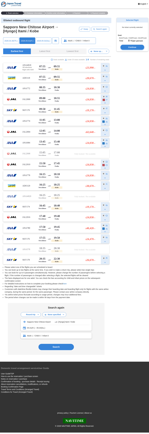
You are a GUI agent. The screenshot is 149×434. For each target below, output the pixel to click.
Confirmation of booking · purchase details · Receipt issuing (25, 381)
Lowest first (73, 51)
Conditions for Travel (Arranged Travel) (17, 392)
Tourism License (76, 413)
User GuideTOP (7, 374)
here (65, 284)
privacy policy (62, 413)
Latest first (44, 51)
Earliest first (17, 51)
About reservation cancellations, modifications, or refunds (24, 384)
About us (88, 413)
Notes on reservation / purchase (14, 379)
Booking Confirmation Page (12, 387)
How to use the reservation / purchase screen (19, 376)
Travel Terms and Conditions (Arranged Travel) (20, 389)
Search (56, 347)
